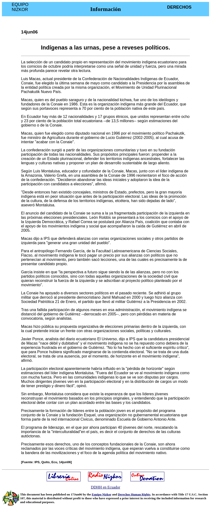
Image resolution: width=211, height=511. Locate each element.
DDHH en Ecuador (105, 487)
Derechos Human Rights (134, 494)
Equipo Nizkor (101, 494)
